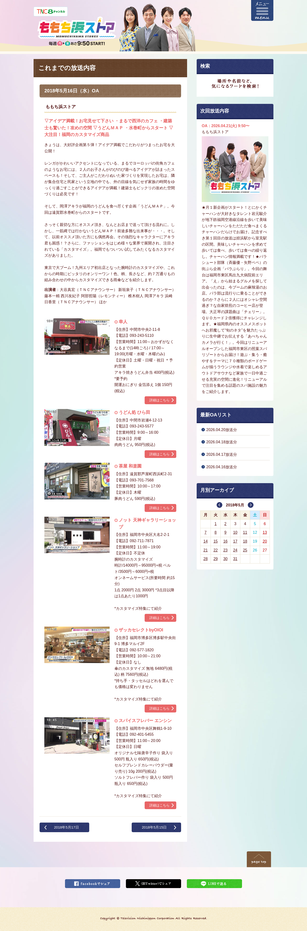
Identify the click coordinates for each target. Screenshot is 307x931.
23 (225, 550)
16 (225, 541)
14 (205, 541)
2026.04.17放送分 (221, 454)
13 (265, 532)
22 (215, 550)
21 (205, 550)
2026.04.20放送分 (221, 430)
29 (215, 559)
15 (215, 541)
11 (245, 532)
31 (235, 559)
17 (235, 541)
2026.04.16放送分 (221, 467)
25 (245, 550)
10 (235, 532)
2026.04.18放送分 (221, 442)
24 (235, 550)
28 (205, 559)
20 (265, 541)
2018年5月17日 (66, 827)
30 (225, 559)
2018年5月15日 (154, 827)
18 (245, 541)
